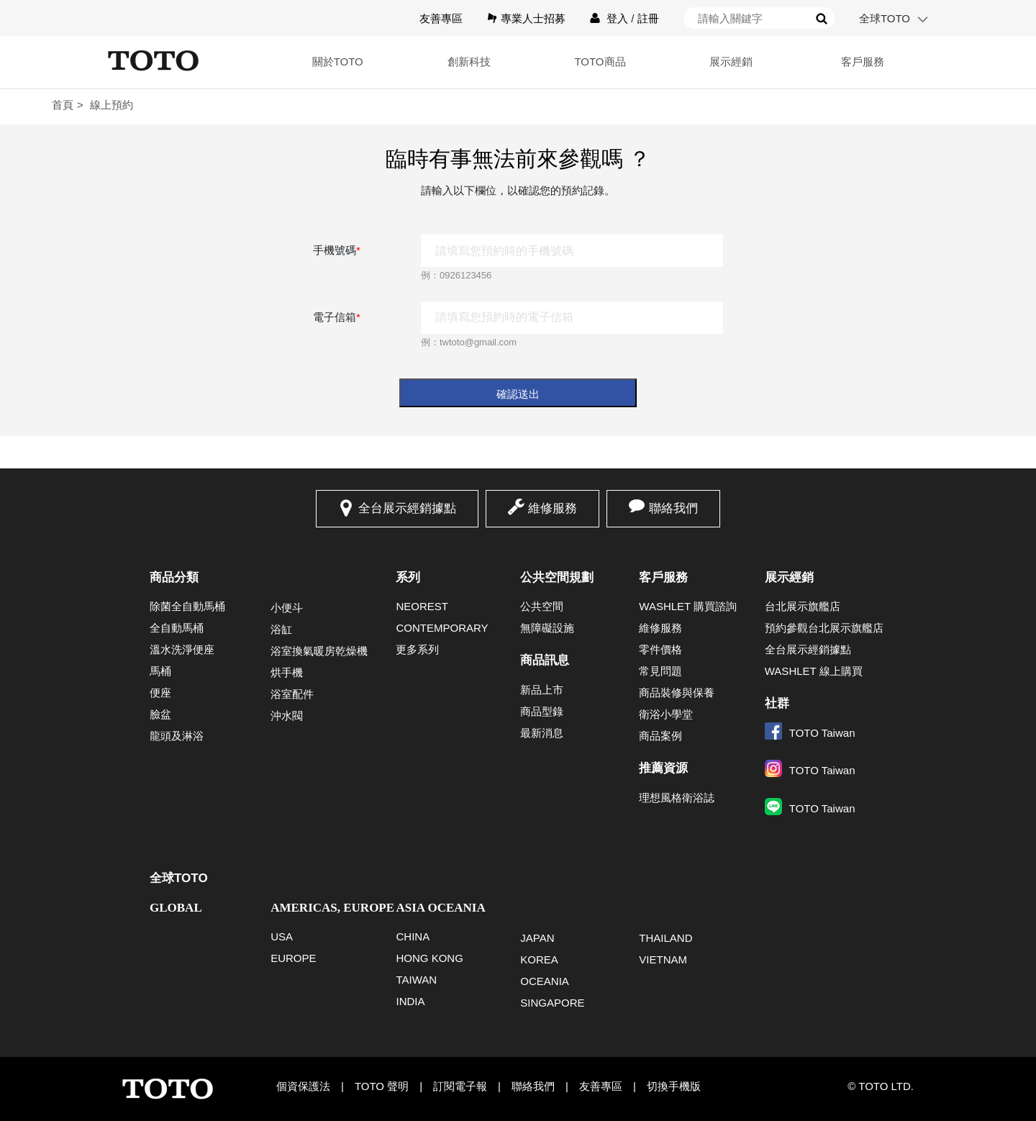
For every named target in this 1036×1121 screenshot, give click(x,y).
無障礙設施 (547, 628)
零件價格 (660, 649)
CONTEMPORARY (442, 628)
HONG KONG (429, 958)
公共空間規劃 (557, 577)
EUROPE (293, 958)
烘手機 (287, 672)
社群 (777, 703)
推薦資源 (663, 768)
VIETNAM (663, 959)
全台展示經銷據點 (407, 508)
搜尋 (821, 18)
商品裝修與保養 (676, 692)
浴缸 (281, 629)
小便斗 (287, 608)
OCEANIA (544, 981)
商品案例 (660, 736)
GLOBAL (176, 907)
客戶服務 (862, 61)
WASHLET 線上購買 (814, 671)
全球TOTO (884, 18)
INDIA (410, 1001)
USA (282, 936)
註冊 (648, 18)
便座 (160, 692)
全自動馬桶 (177, 628)
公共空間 (541, 606)
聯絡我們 (673, 508)
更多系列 (417, 649)
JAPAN (537, 938)
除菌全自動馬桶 (187, 606)
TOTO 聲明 (382, 1086)
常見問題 (660, 671)
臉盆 (160, 714)
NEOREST (422, 606)
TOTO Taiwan (810, 733)
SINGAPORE (552, 1003)
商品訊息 (544, 660)
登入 (617, 18)
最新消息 (541, 733)
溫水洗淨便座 (182, 649)
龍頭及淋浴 (177, 736)
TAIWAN (416, 980)
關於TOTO (337, 61)
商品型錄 (541, 711)
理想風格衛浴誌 (676, 797)
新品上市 (541, 690)
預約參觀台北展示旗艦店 (824, 628)
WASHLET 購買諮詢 (688, 606)
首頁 (62, 105)
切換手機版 (674, 1086)
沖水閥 (287, 715)
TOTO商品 (599, 61)
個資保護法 (303, 1086)
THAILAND (665, 938)
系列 (408, 577)
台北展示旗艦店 (802, 606)
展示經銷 (731, 61)
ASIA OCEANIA (440, 907)
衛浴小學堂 (666, 714)
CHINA (413, 936)
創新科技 (469, 61)
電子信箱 (336, 317)
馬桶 (160, 671)
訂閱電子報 (460, 1086)
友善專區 (441, 18)
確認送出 (518, 394)
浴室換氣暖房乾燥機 (319, 651)
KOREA (539, 959)
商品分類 (174, 577)
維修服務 (552, 508)
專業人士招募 (533, 18)
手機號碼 (336, 250)
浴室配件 (292, 694)
